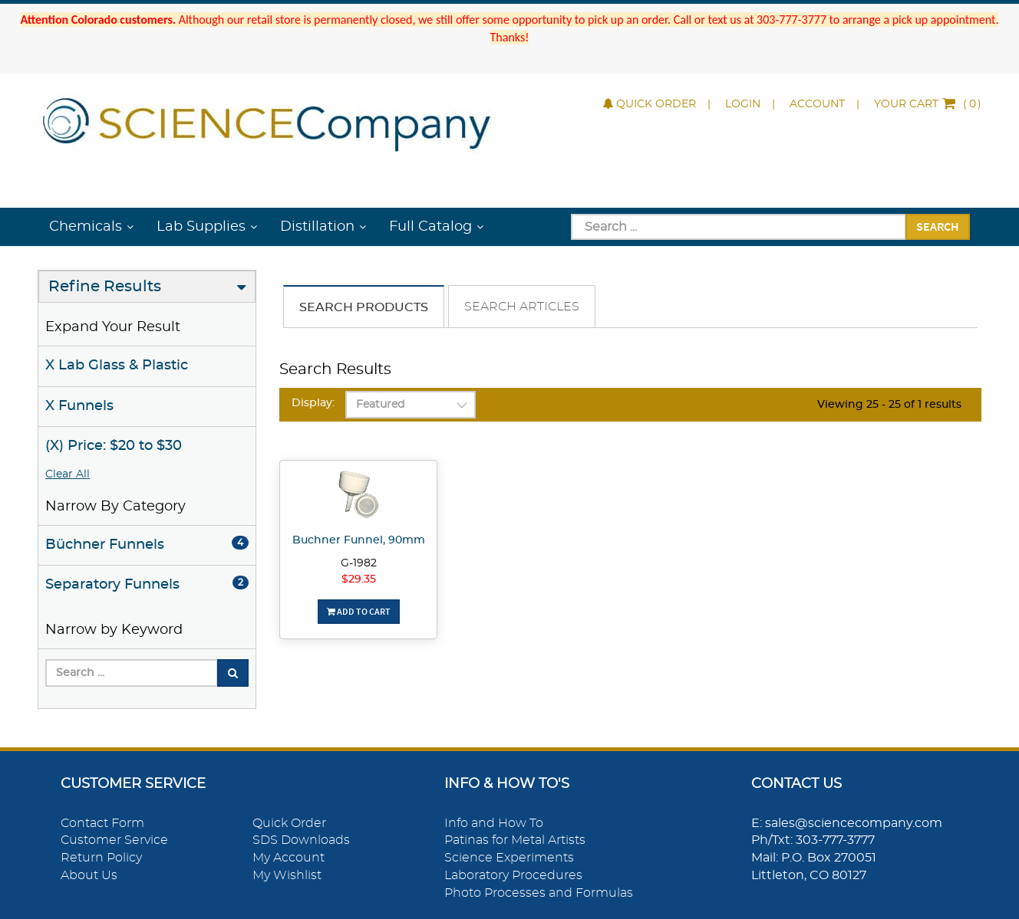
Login (742, 104)
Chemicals (85, 227)
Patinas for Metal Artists (514, 840)
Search (937, 226)
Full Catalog (430, 227)
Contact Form (102, 823)
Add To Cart (359, 611)
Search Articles (521, 306)
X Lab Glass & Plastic (116, 366)
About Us (89, 875)
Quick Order (649, 104)
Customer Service (114, 840)
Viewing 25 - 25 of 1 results (889, 404)
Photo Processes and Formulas (538, 893)
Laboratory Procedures (513, 875)
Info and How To (493, 823)
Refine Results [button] (104, 286)
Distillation (317, 227)
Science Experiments (509, 858)
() (927, 104)
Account (817, 104)
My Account (288, 858)
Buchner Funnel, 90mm (358, 540)
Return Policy (101, 858)
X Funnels (79, 406)
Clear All (67, 474)
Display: (313, 403)
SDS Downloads (301, 840)
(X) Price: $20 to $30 (113, 446)
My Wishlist (287, 875)
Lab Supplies (201, 227)
